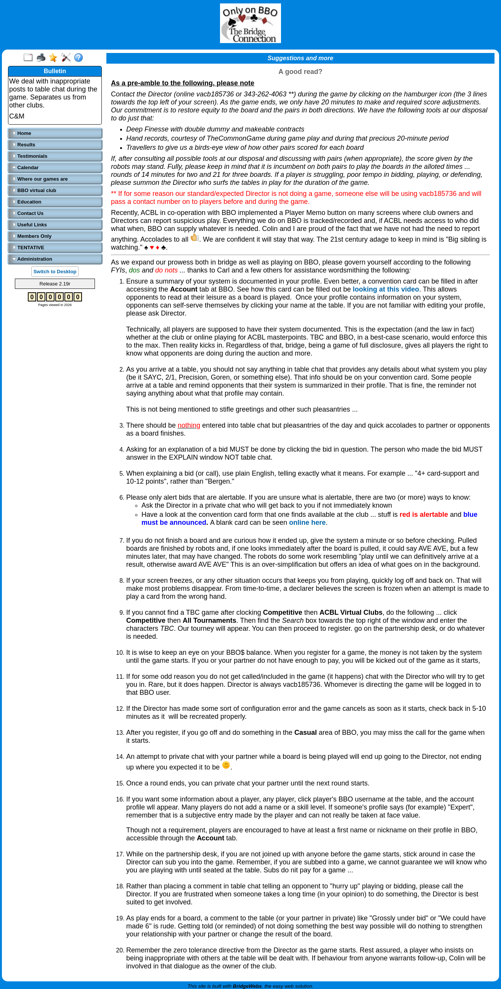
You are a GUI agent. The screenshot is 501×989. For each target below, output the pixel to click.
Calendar (25, 167)
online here (307, 522)
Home (21, 133)
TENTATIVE (28, 247)
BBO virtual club (34, 190)
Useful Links (29, 225)
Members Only (31, 236)
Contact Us (27, 213)
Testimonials (29, 156)
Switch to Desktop (55, 271)
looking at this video (386, 289)
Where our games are (40, 179)
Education (26, 202)
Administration (32, 259)
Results (23, 144)
